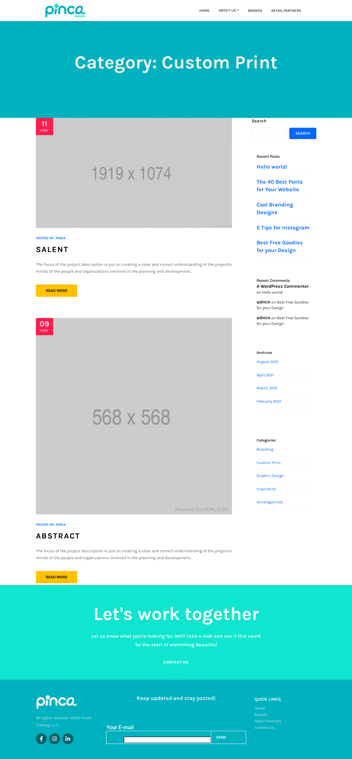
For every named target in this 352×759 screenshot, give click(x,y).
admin (263, 302)
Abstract (58, 535)
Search (259, 121)
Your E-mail (120, 727)
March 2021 (267, 388)
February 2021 (269, 401)
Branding (265, 449)
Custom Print (269, 462)
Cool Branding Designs (275, 209)
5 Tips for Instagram (283, 227)
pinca (61, 238)
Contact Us (264, 727)
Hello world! (272, 167)
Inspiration (266, 489)
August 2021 (267, 361)
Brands (255, 11)
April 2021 (265, 375)
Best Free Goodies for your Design (280, 246)
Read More (56, 290)
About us (227, 10)
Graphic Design (270, 475)
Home (204, 11)
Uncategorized (269, 502)
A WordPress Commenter (283, 286)
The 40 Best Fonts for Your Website (280, 186)
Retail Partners (286, 11)
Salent (52, 249)
